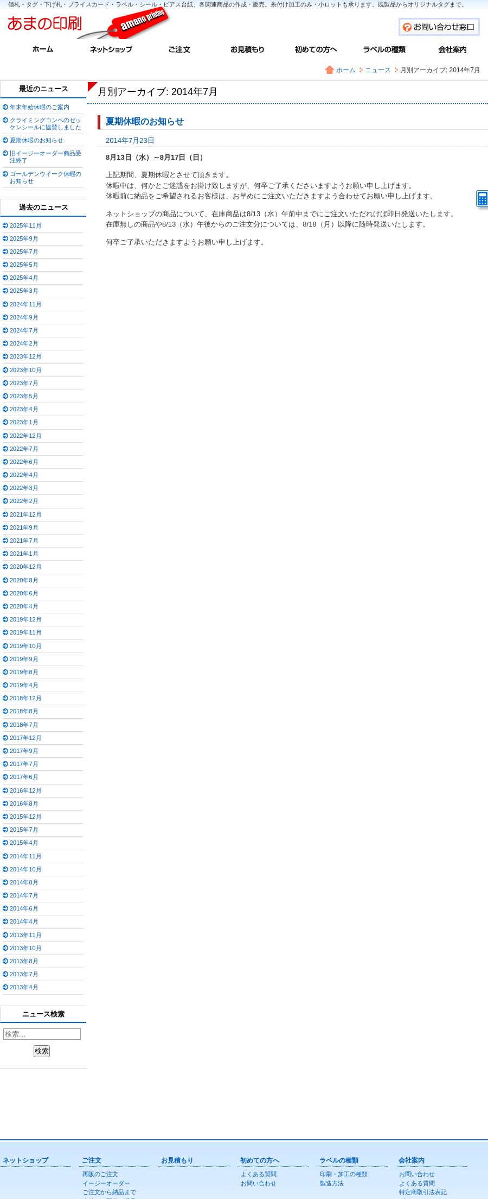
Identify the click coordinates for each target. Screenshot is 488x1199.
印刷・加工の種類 (344, 1174)
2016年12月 (26, 790)
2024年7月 (24, 330)
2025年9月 (24, 238)
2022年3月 (24, 488)
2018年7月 (24, 724)
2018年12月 (26, 698)
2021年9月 (24, 527)
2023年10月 (26, 370)
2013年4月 (24, 987)
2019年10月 (26, 646)
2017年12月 (26, 738)
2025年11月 (26, 225)
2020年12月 (26, 566)
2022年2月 (24, 501)
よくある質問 (259, 1174)
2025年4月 (24, 277)
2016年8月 (24, 803)
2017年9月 (24, 751)
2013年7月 (24, 974)
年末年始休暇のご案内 (39, 107)
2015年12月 (26, 816)
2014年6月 (24, 908)
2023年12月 (26, 356)
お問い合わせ (259, 1183)
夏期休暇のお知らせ (145, 121)
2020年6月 (24, 593)
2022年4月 (24, 475)
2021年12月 (26, 514)
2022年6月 (24, 462)
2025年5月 (24, 264)
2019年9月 (24, 659)
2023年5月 (24, 396)
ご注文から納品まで (109, 1192)
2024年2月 (24, 343)
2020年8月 (24, 580)
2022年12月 (26, 435)
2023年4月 (24, 409)
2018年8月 (24, 711)
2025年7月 (24, 251)
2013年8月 (24, 961)
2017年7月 (24, 764)
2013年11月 (26, 935)
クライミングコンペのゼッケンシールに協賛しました (45, 123)
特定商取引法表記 (423, 1192)
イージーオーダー (106, 1183)
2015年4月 (24, 842)
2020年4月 (24, 606)
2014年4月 (24, 921)
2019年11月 (26, 632)
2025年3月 (24, 290)
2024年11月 (26, 304)
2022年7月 (24, 448)
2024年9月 (24, 317)
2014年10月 (26, 869)
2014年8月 (24, 882)
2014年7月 (24, 895)
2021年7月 (24, 540)
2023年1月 (24, 422)
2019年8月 (24, 672)
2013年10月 (26, 948)
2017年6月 (24, 777)
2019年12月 (26, 619)
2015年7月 (24, 829)
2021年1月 (24, 553)
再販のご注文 (100, 1174)
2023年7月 (24, 383)
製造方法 (332, 1183)
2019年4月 (24, 685)
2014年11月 (26, 856)
